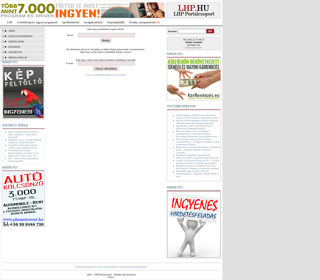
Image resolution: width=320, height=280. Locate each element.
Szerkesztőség (126, 266)
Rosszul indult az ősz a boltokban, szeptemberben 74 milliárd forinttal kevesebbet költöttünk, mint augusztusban (196, 134)
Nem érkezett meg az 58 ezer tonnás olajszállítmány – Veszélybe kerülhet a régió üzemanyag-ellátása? (197, 142)
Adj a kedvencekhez (107, 266)
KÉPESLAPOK (16, 41)
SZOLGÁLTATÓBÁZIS (20, 36)
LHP (9, 22)
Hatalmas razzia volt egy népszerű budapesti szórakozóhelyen (25, 141)
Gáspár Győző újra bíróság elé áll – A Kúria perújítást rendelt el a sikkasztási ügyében (197, 161)
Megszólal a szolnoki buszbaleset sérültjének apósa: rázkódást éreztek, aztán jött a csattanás (198, 150)
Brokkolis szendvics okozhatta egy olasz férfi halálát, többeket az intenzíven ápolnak (197, 167)
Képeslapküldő (116, 22)
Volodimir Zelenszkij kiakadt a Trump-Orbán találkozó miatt (23, 146)
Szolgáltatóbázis (93, 22)
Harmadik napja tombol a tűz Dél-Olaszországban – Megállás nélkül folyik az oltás (197, 174)
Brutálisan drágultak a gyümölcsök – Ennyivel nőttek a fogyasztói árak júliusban (197, 156)
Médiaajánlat (140, 266)
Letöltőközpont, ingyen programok (37, 22)
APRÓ (11, 30)
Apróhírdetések (70, 22)
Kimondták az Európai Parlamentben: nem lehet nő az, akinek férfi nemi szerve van (23, 153)
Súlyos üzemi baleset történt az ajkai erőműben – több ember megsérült (23, 134)
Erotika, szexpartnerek (142, 22)
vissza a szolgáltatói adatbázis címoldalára (105, 74)
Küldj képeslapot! (194, 47)
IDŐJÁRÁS (14, 46)
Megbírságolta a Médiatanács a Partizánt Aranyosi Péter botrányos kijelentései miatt (197, 116)
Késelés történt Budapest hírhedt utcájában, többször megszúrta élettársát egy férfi (197, 121)
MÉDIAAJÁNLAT (17, 57)
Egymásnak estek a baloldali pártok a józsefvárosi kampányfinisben (194, 127)
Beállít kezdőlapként (86, 266)
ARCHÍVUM (15, 52)
